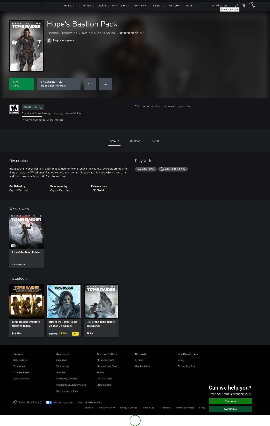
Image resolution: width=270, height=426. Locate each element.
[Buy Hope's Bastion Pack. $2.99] (21, 84)
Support (162, 5)
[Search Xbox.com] (236, 5)
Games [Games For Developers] (181, 360)
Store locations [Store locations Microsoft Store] (104, 385)
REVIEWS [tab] (135, 141)
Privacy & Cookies (128, 407)
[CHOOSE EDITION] (59, 84)
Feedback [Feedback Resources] (60, 372)
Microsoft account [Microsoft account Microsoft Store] (105, 360)
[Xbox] (52, 5)
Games (88, 5)
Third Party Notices (185, 407)
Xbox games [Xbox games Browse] (19, 366)
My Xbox (179, 5)
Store (127, 5)
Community (144, 5)
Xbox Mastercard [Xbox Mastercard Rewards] (143, 366)
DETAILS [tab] (114, 141)
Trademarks (165, 407)
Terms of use (148, 407)
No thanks (230, 409)
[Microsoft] (26, 5)
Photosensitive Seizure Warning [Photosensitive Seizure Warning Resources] (71, 385)
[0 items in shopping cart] (243, 5)
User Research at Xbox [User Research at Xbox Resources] (67, 391)
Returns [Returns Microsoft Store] (100, 372)
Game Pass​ (70, 5)
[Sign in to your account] (252, 5)
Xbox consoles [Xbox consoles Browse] (20, 360)
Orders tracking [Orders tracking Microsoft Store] (104, 378)
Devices (103, 5)
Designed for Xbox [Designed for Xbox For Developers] (186, 366)
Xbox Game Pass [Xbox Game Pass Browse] (21, 372)
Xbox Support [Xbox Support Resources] (62, 366)
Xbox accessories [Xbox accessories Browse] (21, 378)
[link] (26, 241)
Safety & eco (205, 407)
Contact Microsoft (106, 407)
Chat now (230, 401)
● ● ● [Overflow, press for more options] (105, 84)
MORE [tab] (155, 141)
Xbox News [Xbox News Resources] (61, 360)
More (195, 5)
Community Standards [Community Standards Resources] (66, 378)
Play (117, 5)
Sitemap (89, 407)
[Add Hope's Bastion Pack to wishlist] (90, 84)
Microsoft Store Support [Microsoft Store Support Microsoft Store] (108, 366)
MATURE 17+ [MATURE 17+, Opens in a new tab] (33, 107)
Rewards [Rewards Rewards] (139, 360)
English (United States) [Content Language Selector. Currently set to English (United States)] (30, 402)
